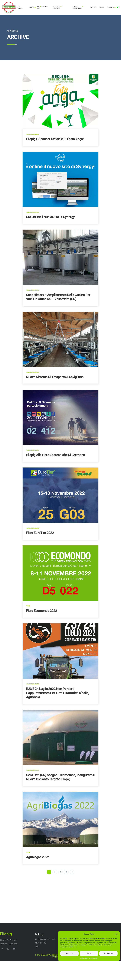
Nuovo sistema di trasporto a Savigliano (55, 377)
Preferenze (108, 953)
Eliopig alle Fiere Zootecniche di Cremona (55, 454)
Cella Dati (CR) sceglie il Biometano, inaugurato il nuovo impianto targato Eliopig (60, 777)
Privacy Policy (93, 958)
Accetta (69, 953)
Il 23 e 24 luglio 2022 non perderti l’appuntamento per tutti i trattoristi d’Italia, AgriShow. (57, 693)
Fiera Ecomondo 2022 (41, 610)
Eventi (28, 606)
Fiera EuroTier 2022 (40, 532)
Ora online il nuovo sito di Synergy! (50, 217)
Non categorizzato (32, 134)
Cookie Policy (84, 958)
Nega (89, 953)
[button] (116, 934)
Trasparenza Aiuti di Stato (8, 944)
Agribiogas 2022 (37, 857)
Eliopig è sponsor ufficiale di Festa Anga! (55, 139)
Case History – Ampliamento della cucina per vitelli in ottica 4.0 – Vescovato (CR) (58, 297)
